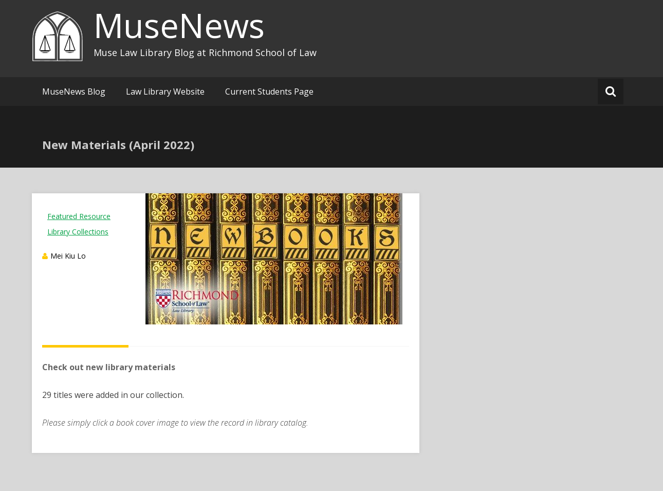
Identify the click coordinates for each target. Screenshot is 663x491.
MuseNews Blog (73, 91)
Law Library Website (165, 91)
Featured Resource (78, 216)
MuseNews (179, 25)
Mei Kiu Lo (68, 256)
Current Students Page (269, 91)
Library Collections (77, 232)
